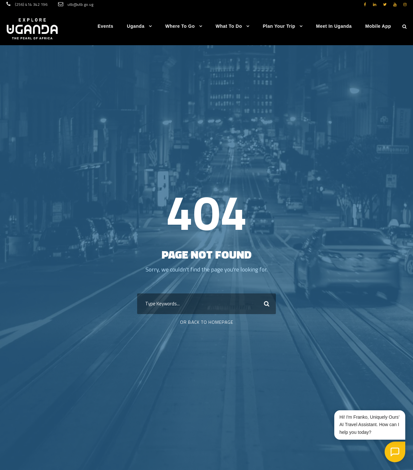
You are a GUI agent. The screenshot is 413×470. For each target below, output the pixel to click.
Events (105, 26)
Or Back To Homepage (206, 322)
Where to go (180, 26)
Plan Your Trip (279, 26)
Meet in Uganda (334, 26)
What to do (229, 26)
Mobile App (378, 26)
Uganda (135, 26)
